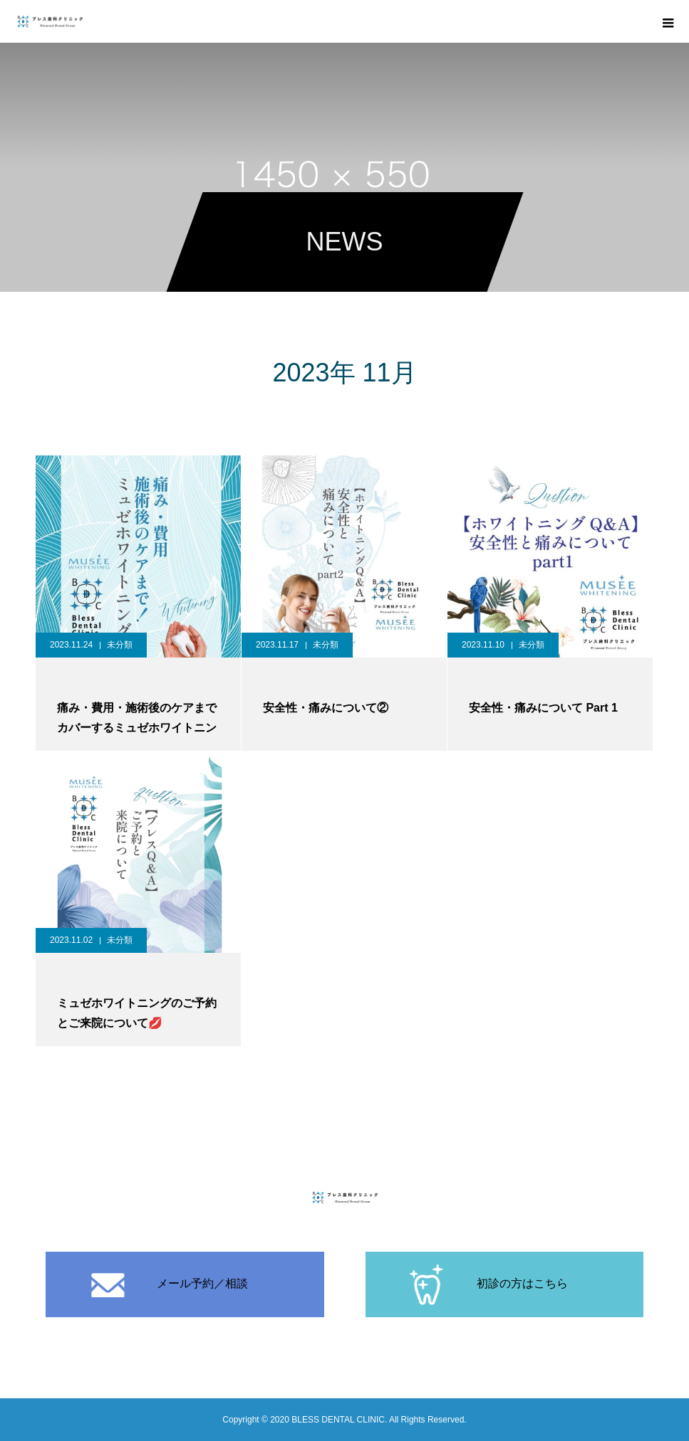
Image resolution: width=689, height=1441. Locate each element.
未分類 (120, 645)
